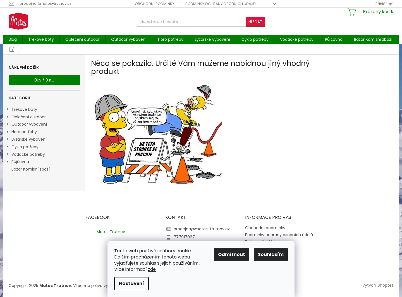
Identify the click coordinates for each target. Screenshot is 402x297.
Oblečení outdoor (26, 117)
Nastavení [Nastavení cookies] (131, 283)
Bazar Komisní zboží (31, 169)
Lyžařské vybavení (26, 139)
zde (152, 269)
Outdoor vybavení (26, 124)
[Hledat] (201, 22)
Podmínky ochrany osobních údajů (220, 3)
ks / (44, 80)
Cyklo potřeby (22, 147)
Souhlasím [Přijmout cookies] (271, 254)
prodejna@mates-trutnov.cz (202, 229)
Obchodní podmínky (154, 3)
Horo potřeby (21, 132)
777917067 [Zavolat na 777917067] (184, 237)
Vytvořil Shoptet (377, 285)
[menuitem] (12, 39)
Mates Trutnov (111, 231)
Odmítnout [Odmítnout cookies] (231, 254)
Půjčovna (17, 162)
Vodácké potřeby (25, 155)
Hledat (255, 22)
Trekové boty (21, 110)
